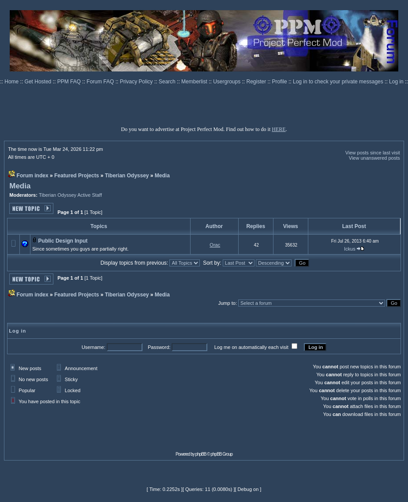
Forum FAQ (100, 82)
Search (168, 82)
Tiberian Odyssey (127, 175)
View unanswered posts (374, 158)
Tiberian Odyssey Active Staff (70, 195)
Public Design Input (63, 241)
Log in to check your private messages (339, 82)
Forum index (33, 175)
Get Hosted (39, 82)
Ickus (350, 248)
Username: (93, 347)
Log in (396, 82)
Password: (159, 347)
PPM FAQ (69, 82)
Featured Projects (76, 175)
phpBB (200, 454)
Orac (215, 244)
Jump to (227, 303)
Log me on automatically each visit (251, 347)
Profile (280, 82)
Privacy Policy (137, 82)
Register (257, 82)
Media (162, 175)
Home (12, 82)
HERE (278, 129)
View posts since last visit (372, 152)
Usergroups (227, 82)
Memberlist (195, 82)
